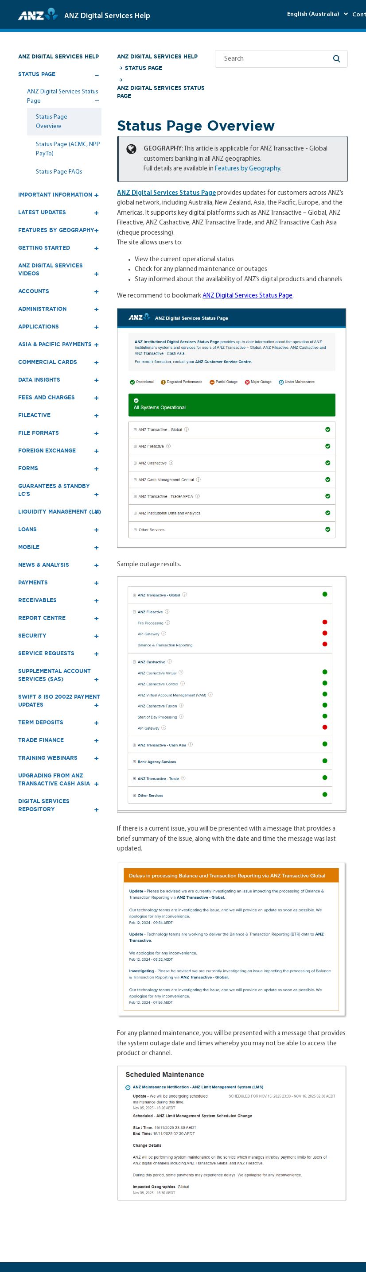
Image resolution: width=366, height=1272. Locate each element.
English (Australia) (314, 14)
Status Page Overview (51, 122)
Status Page (143, 68)
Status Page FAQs (59, 172)
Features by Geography (247, 169)
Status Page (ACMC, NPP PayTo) (68, 149)
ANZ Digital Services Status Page (161, 92)
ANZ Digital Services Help (58, 56)
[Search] (281, 59)
